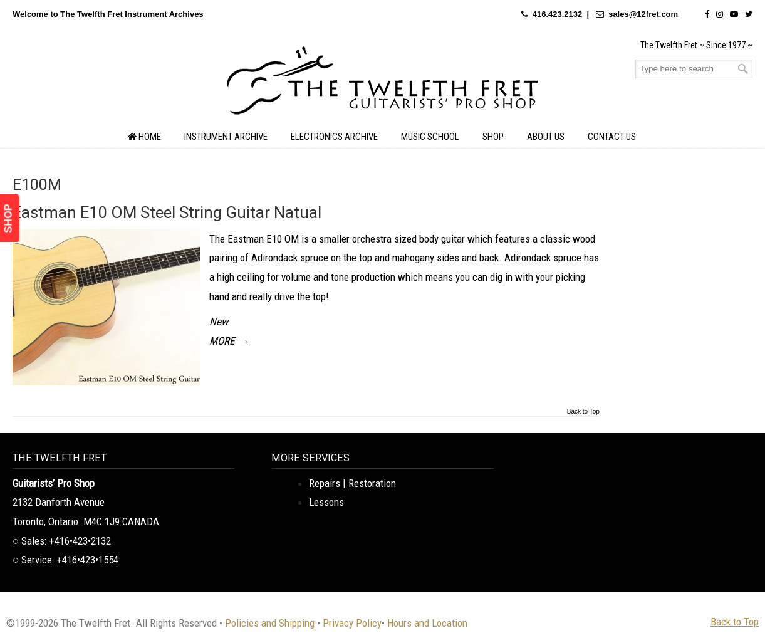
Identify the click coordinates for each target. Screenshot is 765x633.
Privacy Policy (352, 623)
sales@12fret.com (643, 14)
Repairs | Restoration (352, 483)
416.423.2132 (558, 14)
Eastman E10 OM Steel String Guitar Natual (167, 212)
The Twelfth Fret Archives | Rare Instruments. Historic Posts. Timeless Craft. (382, 84)
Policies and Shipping (270, 623)
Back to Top (583, 412)
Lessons (326, 502)
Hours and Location (427, 623)
